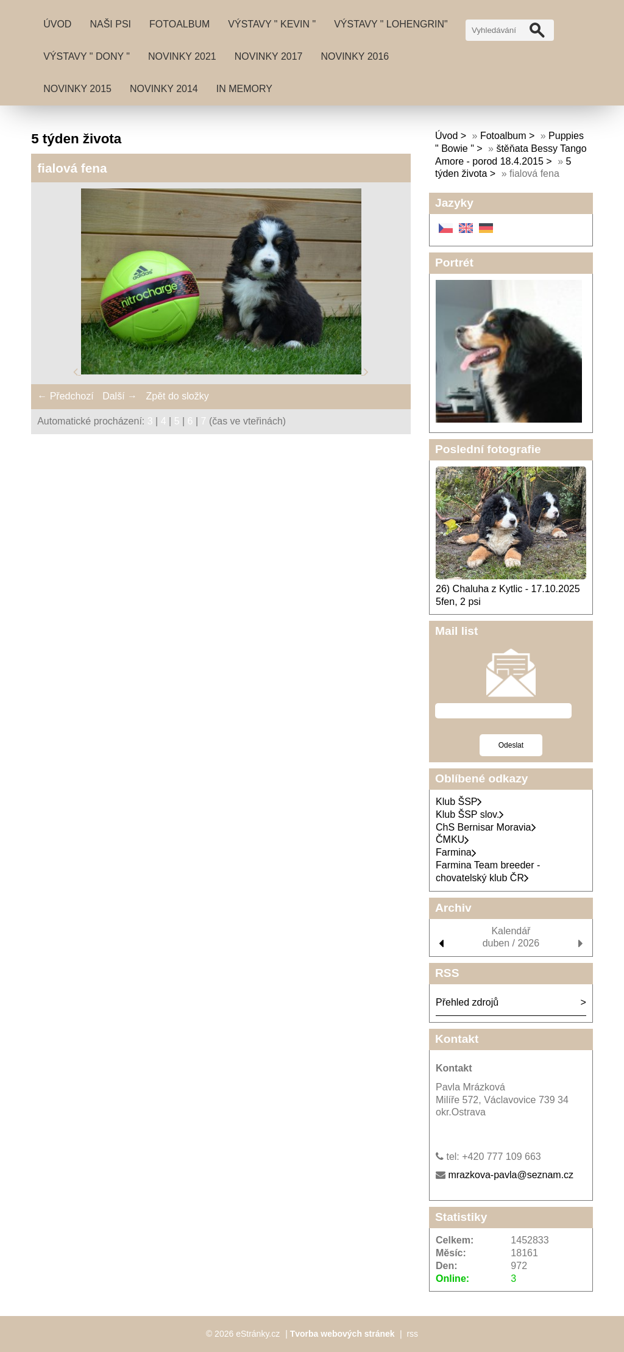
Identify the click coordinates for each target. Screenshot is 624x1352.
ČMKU (452, 839)
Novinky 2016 (355, 56)
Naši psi (110, 24)
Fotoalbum (179, 24)
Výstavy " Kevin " (272, 24)
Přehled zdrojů (467, 1002)
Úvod (57, 24)
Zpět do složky (177, 396)
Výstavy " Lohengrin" (391, 24)
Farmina (456, 852)
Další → (119, 396)
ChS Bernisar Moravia (486, 827)
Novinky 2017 (269, 56)
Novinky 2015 (77, 89)
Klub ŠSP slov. (470, 814)
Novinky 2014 (164, 89)
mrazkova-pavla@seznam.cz (510, 1175)
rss (412, 1334)
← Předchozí (65, 396)
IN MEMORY (244, 89)
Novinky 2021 (182, 56)
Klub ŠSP (459, 801)
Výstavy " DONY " (86, 56)
